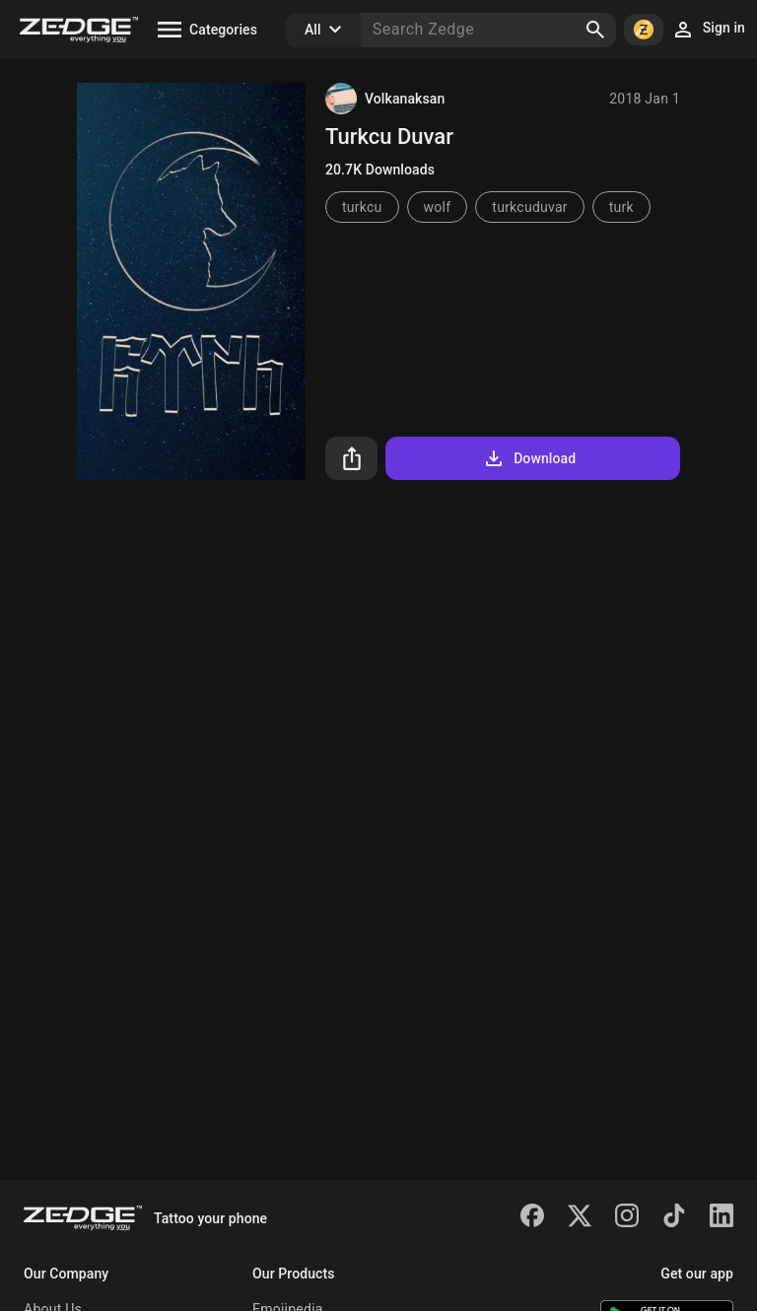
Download (529, 458)
